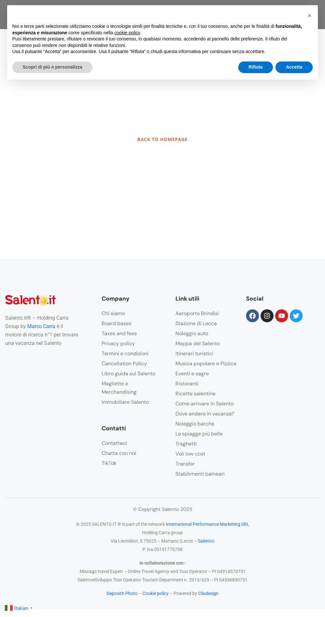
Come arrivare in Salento (204, 403)
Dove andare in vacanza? (204, 413)
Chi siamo (113, 313)
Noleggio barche (194, 423)
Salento (205, 541)
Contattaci (114, 443)
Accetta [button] (294, 67)
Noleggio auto (191, 333)
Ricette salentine (195, 393)
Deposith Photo (122, 593)
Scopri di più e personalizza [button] (52, 67)
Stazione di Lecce (196, 323)
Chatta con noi (119, 453)
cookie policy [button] (127, 32)
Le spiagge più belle (199, 433)
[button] (309, 15)
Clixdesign (208, 593)
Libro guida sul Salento (128, 373)
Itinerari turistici (194, 353)
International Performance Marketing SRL (207, 524)
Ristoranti (186, 383)
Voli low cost (190, 453)
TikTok (109, 463)
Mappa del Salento (197, 343)
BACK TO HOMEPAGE (162, 139)
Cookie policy (155, 593)
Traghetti (186, 443)
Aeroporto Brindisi (197, 313)
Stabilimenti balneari (200, 473)
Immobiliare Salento (125, 402)
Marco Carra (41, 326)
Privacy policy (118, 343)
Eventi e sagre (192, 373)
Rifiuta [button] (256, 67)
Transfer (185, 463)
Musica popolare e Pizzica (205, 363)
